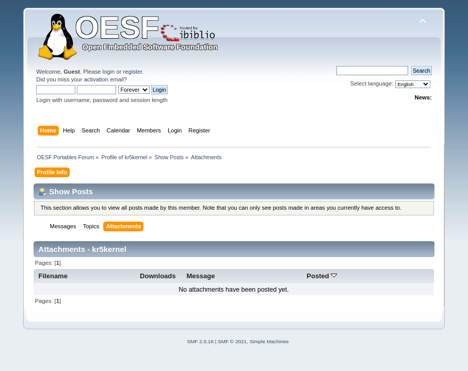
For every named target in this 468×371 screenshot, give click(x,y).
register (132, 72)
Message (201, 276)
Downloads (158, 276)
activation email (104, 79)
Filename (53, 276)
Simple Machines (269, 341)
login (109, 72)
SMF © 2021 (232, 341)
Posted (321, 276)
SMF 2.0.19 (200, 341)
